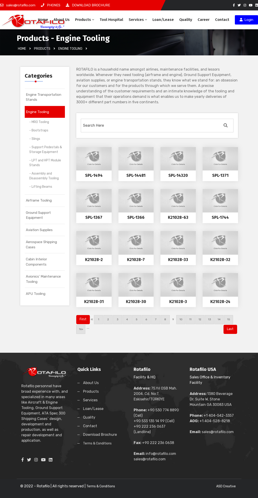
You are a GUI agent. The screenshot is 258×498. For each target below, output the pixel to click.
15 (228, 319)
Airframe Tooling (39, 200)
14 (219, 319)
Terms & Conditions (97, 443)
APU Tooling (35, 294)
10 (181, 319)
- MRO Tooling (39, 122)
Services (138, 19)
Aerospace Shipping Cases (41, 244)
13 (209, 319)
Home (43, 19)
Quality (185, 19)
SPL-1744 (220, 217)
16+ (80, 329)
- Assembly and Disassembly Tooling (44, 176)
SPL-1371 (220, 175)
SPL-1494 (94, 175)
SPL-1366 (136, 217)
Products (84, 19)
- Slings (34, 139)
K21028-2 (94, 259)
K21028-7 (136, 259)
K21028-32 (220, 259)
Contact (222, 19)
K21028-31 (94, 301)
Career (204, 19)
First (83, 319)
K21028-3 (178, 301)
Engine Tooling (37, 112)
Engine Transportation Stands (43, 97)
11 (190, 319)
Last (230, 329)
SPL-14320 (178, 175)
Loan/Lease (163, 19)
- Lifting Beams (40, 187)
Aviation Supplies (39, 230)
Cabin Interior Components (36, 261)
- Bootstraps (38, 130)
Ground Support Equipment (38, 215)
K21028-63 (178, 217)
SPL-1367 (93, 217)
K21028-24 (220, 301)
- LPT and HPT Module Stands (45, 162)
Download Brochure (100, 434)
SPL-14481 (135, 175)
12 (200, 319)
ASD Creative (226, 486)
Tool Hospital (111, 19)
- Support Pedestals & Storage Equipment (45, 149)
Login (246, 20)
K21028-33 (178, 259)
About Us (62, 19)
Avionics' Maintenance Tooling (43, 279)
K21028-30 (136, 301)
